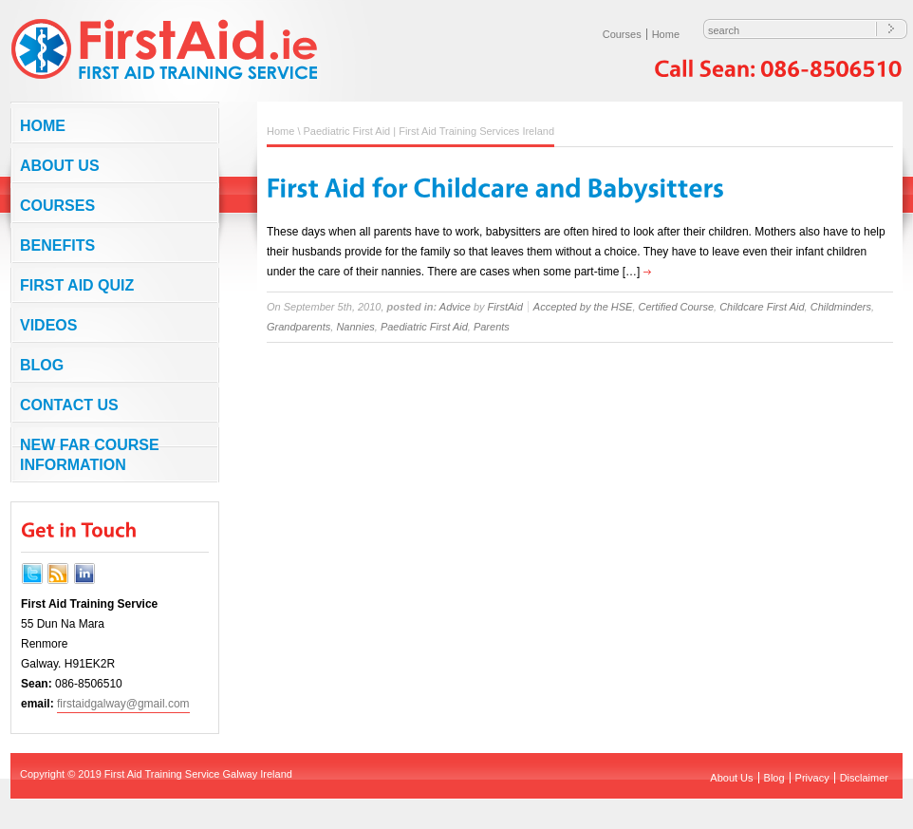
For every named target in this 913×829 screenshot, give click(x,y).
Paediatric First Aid (424, 326)
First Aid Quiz (77, 285)
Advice (455, 306)
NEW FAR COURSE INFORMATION (89, 455)
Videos (48, 325)
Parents (492, 326)
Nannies (355, 326)
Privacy (812, 777)
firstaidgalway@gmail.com (123, 703)
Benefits (57, 245)
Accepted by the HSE (583, 306)
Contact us (69, 405)
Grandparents (298, 326)
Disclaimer (864, 777)
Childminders (841, 306)
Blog (42, 365)
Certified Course (676, 306)
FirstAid (505, 306)
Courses (622, 34)
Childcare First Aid (761, 306)
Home (666, 34)
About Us (60, 166)
